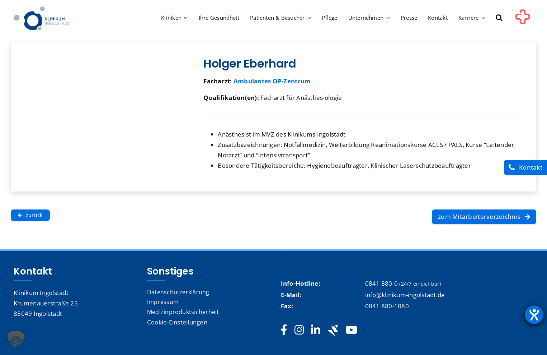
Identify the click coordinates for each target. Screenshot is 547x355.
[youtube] (351, 330)
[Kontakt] (525, 167)
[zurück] (30, 215)
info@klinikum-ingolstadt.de (405, 295)
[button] (499, 18)
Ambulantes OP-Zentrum (272, 81)
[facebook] (283, 330)
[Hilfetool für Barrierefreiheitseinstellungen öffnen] (534, 314)
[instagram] (299, 330)
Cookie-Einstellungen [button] (177, 322)
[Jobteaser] (332, 330)
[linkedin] (315, 330)
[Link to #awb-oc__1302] (522, 19)
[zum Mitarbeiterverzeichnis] (484, 217)
